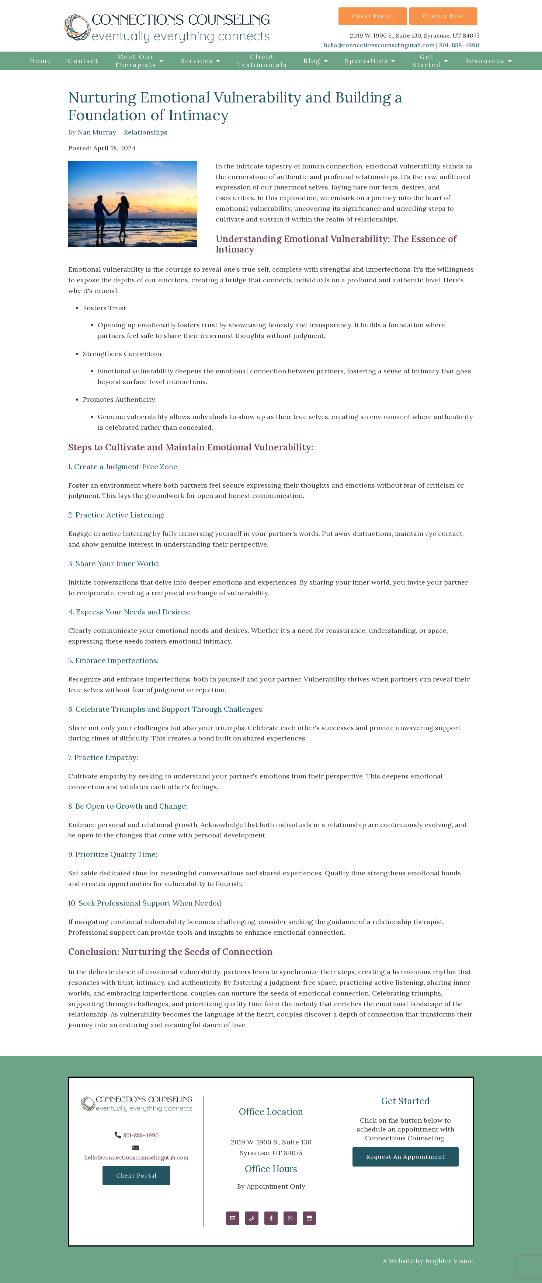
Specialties (366, 60)
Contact (83, 60)
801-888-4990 (459, 45)
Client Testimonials (262, 60)
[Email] (232, 1218)
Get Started (426, 60)
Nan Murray (97, 132)
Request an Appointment (405, 1156)
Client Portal (372, 16)
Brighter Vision (449, 1260)
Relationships (145, 132)
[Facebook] (271, 1218)
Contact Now (443, 16)
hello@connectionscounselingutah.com (379, 45)
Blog (312, 60)
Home (41, 60)
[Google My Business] (309, 1218)
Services (196, 60)
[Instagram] (290, 1218)
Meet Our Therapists (135, 60)
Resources (485, 60)
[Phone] (251, 1218)
